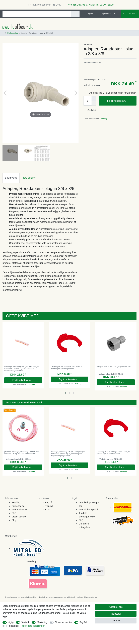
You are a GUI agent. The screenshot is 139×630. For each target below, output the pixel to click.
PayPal (83, 622)
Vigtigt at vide (19, 516)
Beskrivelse (11, 177)
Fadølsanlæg (12, 33)
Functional (13, 625)
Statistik (25, 622)
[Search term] (37, 14)
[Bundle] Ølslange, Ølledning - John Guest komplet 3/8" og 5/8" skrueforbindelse (21, 453)
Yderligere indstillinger (33, 625)
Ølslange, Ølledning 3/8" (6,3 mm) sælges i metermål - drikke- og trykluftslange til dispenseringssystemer (22, 369)
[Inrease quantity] (94, 98)
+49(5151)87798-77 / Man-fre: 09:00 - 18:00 (89, 4)
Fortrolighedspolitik (88, 509)
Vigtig (11, 622)
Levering (103, 119)
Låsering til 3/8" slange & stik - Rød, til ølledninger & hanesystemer (66, 368)
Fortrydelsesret (19, 509)
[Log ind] (88, 14)
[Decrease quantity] (94, 103)
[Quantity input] (88, 101)
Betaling (16, 502)
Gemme (116, 620)
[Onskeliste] (116, 14)
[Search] (75, 14)
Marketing (42, 622)
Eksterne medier (63, 622)
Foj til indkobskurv (120, 101)
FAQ (14, 513)
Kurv (47, 509)
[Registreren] (103, 14)
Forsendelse (18, 506)
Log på (48, 502)
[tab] (11, 178)
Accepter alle (116, 607)
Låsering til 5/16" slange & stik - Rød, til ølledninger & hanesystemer (113, 453)
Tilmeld (49, 506)
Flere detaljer (29, 177)
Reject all (116, 613)
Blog (14, 520)
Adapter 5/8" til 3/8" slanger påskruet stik (114, 367)
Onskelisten (91, 110)
